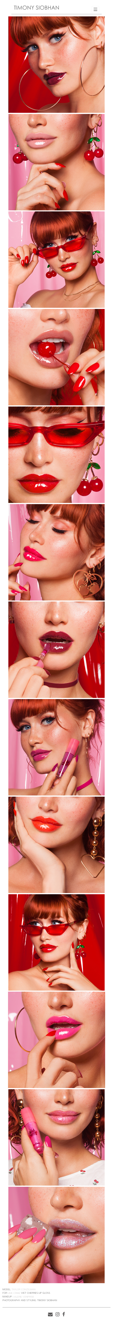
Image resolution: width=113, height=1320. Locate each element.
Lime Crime (14, 1293)
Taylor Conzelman (23, 1289)
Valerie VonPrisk (23, 1296)
